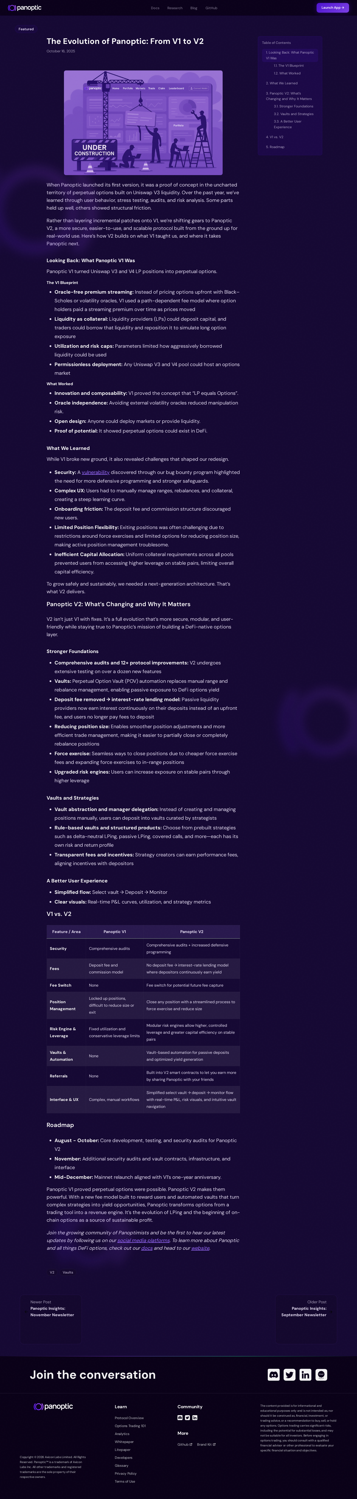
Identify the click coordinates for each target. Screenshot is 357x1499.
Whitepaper (124, 1441)
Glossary (121, 1465)
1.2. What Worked (287, 73)
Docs (155, 8)
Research (174, 8)
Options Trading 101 (130, 1426)
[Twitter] (290, 1375)
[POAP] (321, 1375)
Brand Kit (206, 1444)
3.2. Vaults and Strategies (294, 114)
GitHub (212, 8)
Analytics (122, 1434)
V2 (52, 1272)
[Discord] (274, 1375)
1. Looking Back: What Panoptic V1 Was (290, 55)
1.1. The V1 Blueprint (289, 65)
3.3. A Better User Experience (287, 124)
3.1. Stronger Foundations (293, 106)
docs (146, 1248)
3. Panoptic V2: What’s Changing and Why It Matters (289, 96)
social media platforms (143, 1240)
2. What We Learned (282, 83)
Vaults (68, 1272)
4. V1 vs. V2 (274, 137)
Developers (123, 1457)
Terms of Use (125, 1481)
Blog (194, 8)
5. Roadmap (275, 147)
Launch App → (333, 7)
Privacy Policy (126, 1473)
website (200, 1248)
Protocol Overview (129, 1418)
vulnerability (96, 472)
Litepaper (122, 1449)
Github (185, 1444)
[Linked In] (305, 1375)
